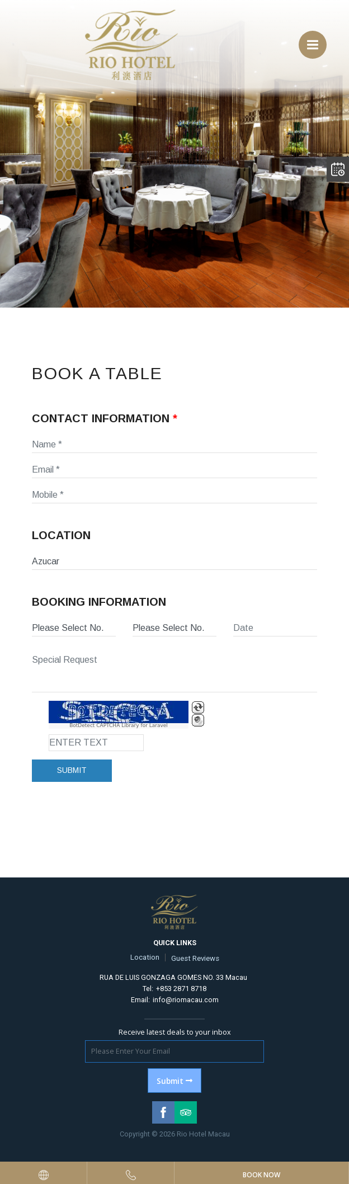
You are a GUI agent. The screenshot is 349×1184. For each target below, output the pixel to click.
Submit (72, 770)
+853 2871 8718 (181, 988)
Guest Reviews (195, 958)
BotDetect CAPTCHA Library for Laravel (118, 725)
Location (144, 957)
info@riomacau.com (186, 1000)
